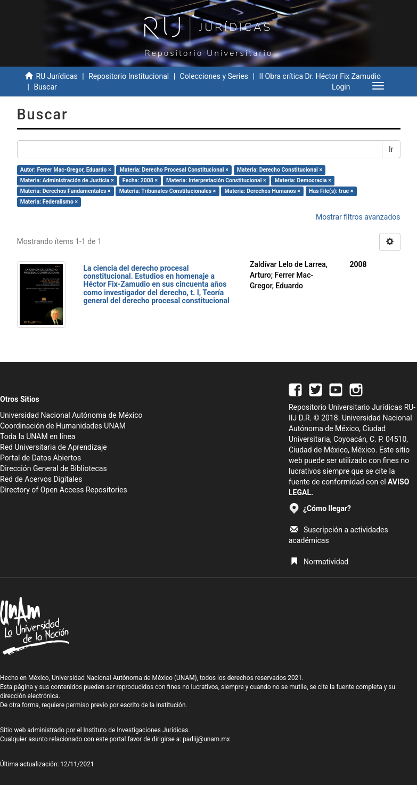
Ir (391, 149)
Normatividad (319, 561)
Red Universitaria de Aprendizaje (53, 447)
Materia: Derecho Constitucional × (279, 169)
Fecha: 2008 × (140, 180)
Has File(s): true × (331, 191)
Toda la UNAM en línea (37, 436)
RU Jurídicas (56, 76)
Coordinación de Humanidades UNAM (63, 426)
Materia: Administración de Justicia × (67, 180)
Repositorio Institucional (128, 76)
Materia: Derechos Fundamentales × (65, 191)
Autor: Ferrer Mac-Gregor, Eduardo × (65, 169)
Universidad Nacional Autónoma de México (71, 415)
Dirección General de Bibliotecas (53, 468)
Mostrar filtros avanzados (358, 217)
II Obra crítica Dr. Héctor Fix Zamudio (320, 76)
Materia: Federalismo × (49, 201)
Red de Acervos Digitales (41, 479)
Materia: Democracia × (303, 180)
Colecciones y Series (214, 76)
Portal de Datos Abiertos (40, 458)
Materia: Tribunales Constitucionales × (167, 191)
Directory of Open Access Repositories (63, 489)
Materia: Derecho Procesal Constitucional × (174, 169)
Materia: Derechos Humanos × (262, 191)
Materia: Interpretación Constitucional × (216, 180)
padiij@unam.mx (206, 739)
